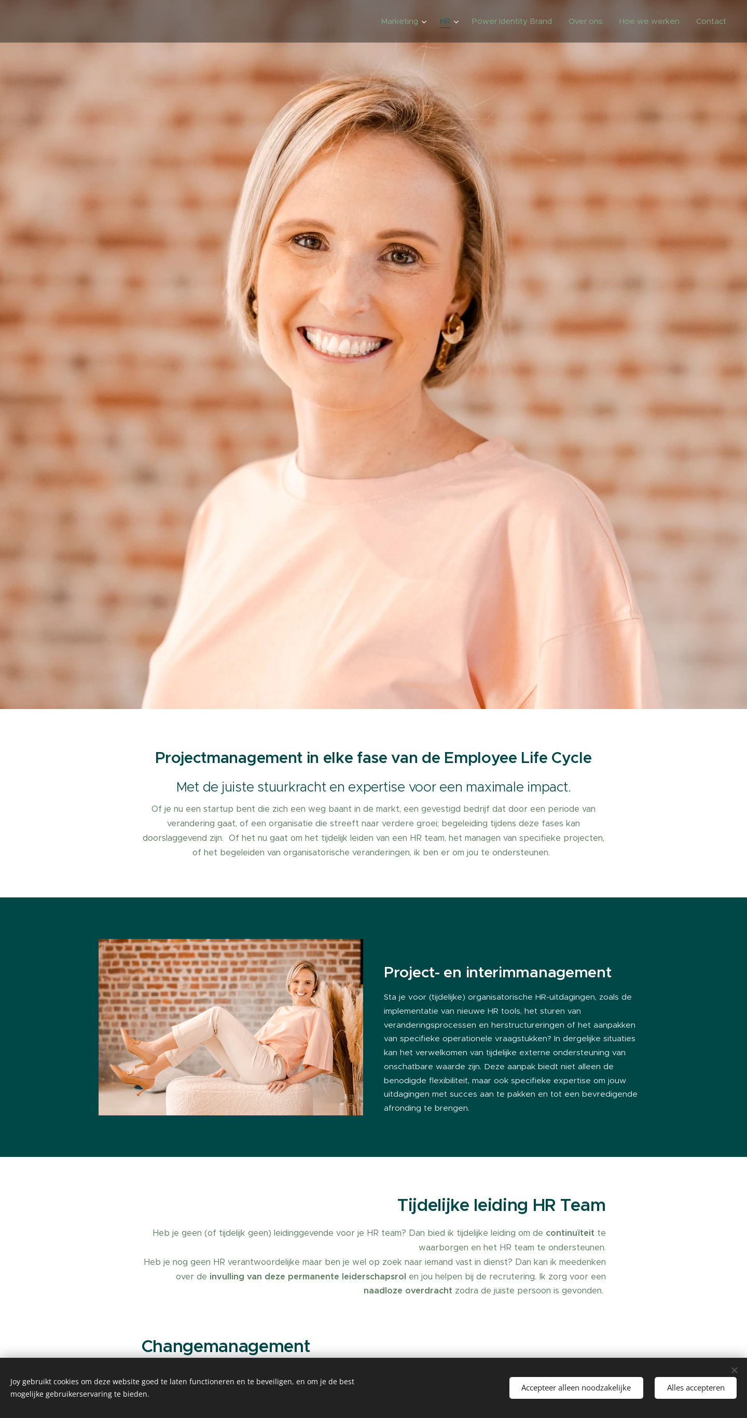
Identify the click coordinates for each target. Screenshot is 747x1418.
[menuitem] (405, 21)
